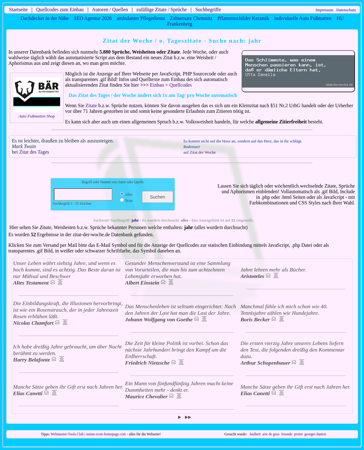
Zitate (91, 105)
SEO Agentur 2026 (93, 18)
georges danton (315, 434)
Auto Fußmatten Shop (37, 116)
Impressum (324, 10)
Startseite (18, 9)
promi (298, 434)
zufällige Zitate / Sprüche (161, 9)
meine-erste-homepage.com (106, 434)
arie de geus (271, 434)
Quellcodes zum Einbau (60, 9)
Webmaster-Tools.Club (67, 434)
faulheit (255, 434)
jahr (135, 220)
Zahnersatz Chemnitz (191, 18)
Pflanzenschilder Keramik (243, 18)
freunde (286, 434)
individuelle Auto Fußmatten (303, 18)
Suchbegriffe (208, 9)
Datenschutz (346, 10)
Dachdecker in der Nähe (45, 18)
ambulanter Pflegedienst (141, 18)
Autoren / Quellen (110, 9)
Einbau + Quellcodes (171, 85)
